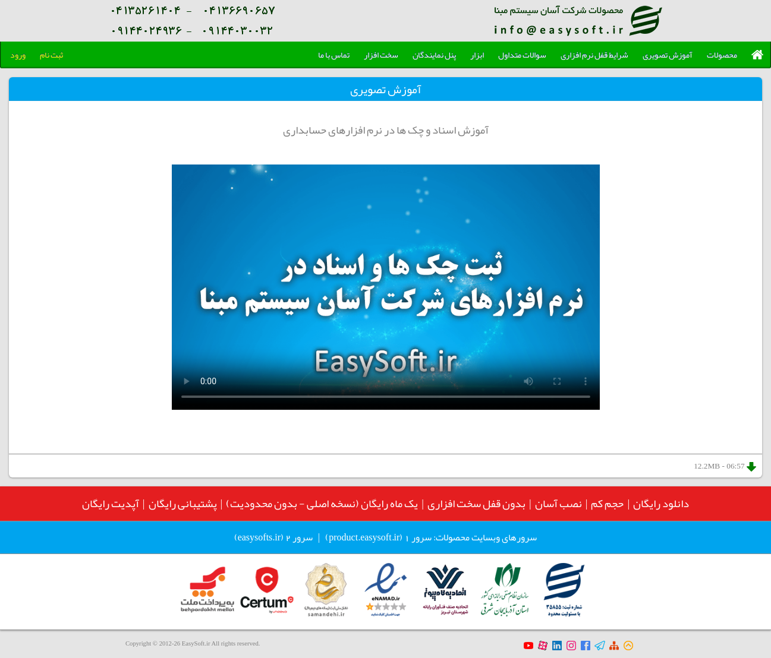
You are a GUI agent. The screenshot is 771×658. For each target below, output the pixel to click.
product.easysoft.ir (364, 537)
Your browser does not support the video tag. (386, 287)
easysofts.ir (259, 537)
